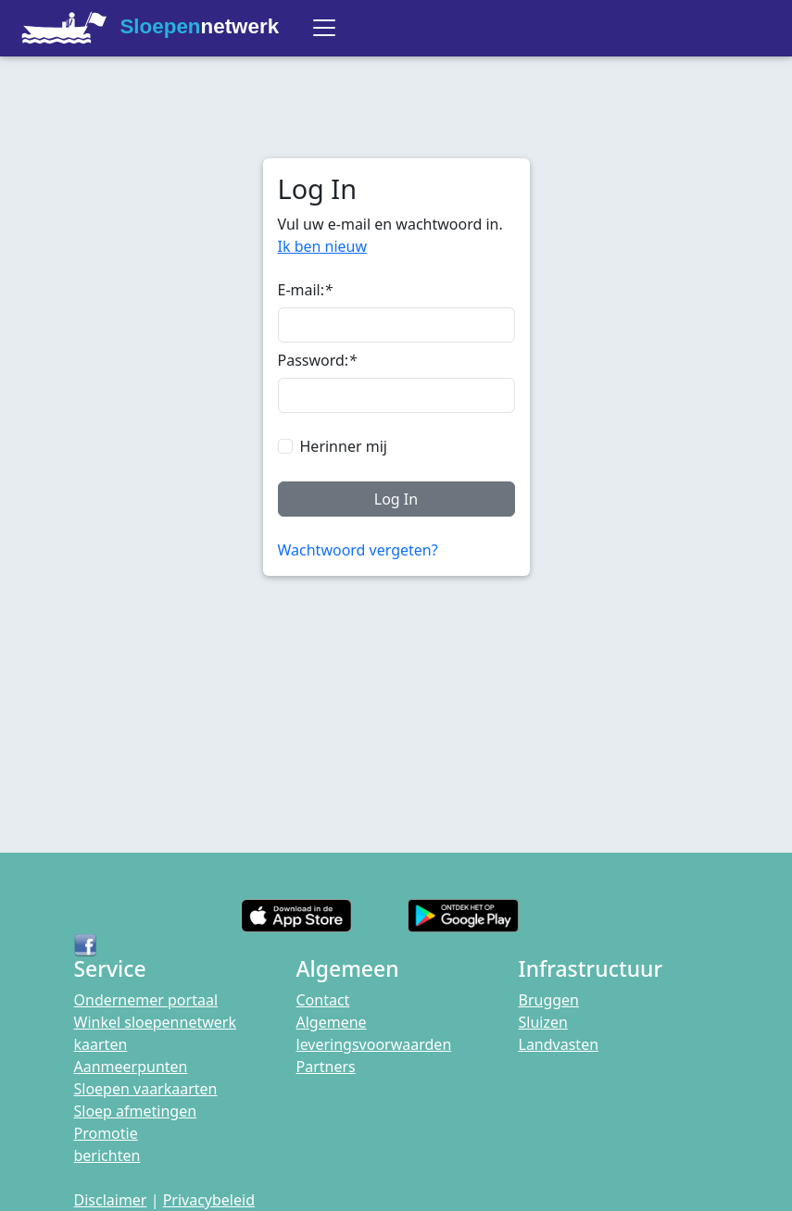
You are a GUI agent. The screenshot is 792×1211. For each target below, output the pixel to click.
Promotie (106, 1133)
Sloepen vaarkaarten (146, 1089)
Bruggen (549, 1000)
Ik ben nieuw (323, 246)
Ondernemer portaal (146, 1000)
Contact (323, 1000)
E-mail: (305, 290)
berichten (107, 1155)
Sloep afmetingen (135, 1111)
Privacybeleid (209, 1200)
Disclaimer (110, 1200)
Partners (326, 1066)
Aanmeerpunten (131, 1066)
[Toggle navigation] (324, 27)
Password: (317, 360)
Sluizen (543, 1022)
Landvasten (559, 1044)
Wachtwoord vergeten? (358, 550)
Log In (396, 499)
